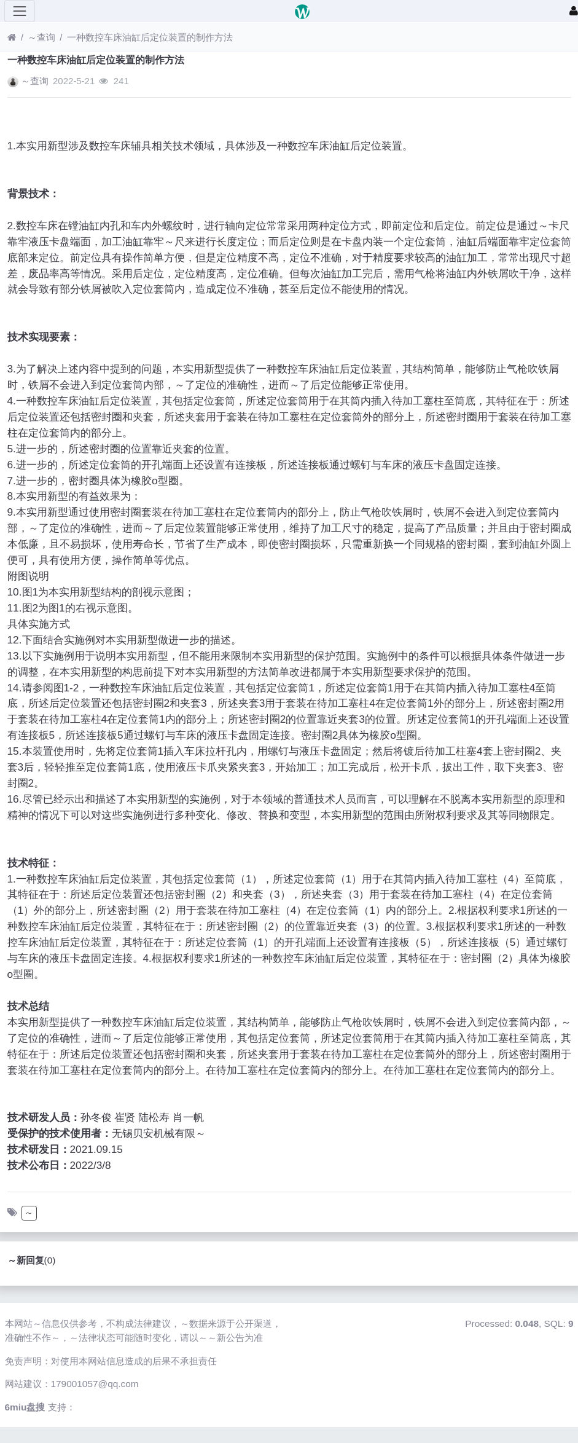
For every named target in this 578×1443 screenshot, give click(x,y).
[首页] (11, 37)
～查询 (41, 37)
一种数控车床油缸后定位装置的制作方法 (150, 37)
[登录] (573, 11)
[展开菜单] (19, 11)
